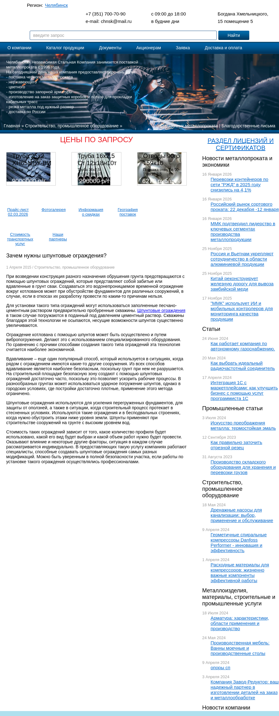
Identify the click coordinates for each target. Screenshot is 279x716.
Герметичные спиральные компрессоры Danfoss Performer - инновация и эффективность (239, 542)
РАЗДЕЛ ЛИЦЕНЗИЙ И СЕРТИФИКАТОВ (240, 144)
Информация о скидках (91, 212)
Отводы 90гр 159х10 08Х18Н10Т (161, 163)
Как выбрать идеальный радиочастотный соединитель (243, 365)
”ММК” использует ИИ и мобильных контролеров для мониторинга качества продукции (242, 311)
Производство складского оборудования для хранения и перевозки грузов (243, 467)
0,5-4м (17, 170)
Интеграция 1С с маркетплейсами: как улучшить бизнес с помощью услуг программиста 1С (244, 390)
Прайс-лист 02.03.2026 (17, 212)
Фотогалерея (53, 209)
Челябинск (56, 5)
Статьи (211, 329)
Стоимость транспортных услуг (20, 239)
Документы (110, 47)
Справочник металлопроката (189, 125)
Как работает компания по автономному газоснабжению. (243, 346)
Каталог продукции (65, 47)
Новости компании (226, 708)
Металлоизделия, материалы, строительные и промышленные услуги (238, 597)
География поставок (128, 212)
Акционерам (148, 47)
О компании (19, 47)
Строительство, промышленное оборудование (222, 489)
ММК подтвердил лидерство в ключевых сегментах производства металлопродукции (243, 231)
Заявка (183, 47)
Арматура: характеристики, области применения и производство (240, 623)
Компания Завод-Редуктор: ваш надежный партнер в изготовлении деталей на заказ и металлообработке (245, 689)
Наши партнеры (58, 236)
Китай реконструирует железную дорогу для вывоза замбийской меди (242, 284)
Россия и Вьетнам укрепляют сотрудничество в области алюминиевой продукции (242, 259)
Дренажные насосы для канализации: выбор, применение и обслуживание (242, 515)
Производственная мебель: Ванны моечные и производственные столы (240, 648)
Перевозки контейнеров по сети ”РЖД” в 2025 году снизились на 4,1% (239, 184)
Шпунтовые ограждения (161, 310)
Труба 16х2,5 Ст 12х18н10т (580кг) (97, 163)
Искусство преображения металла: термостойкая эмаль (243, 425)
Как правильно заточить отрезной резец (236, 445)
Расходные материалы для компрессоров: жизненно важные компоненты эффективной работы (240, 572)
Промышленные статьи (232, 408)
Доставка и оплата (223, 47)
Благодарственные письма (248, 125)
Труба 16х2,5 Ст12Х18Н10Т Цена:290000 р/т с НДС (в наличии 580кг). (98, 176)
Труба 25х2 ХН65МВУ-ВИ (31, 159)
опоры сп (220, 667)
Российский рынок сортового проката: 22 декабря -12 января (245, 206)
